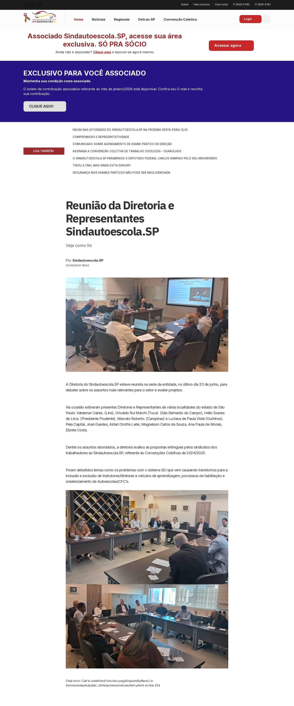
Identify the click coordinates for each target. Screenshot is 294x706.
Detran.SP (146, 19)
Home (78, 19)
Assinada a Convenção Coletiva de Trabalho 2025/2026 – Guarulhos (127, 151)
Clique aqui (102, 52)
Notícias (98, 19)
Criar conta (220, 4)
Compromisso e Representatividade (101, 137)
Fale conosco (200, 4)
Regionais (122, 19)
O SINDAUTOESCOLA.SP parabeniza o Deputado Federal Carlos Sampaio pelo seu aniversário (145, 158)
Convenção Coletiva (180, 19)
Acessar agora (227, 45)
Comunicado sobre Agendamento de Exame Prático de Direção (122, 144)
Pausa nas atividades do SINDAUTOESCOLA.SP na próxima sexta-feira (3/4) (130, 129)
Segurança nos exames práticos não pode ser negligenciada (121, 172)
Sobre (183, 4)
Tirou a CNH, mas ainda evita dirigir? (102, 165)
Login (248, 19)
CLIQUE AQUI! (41, 106)
